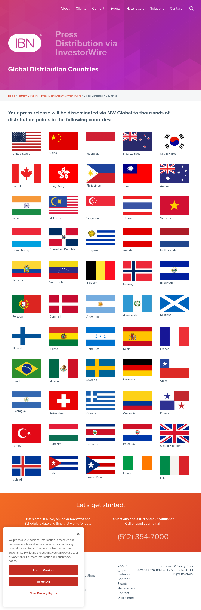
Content (98, 8)
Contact (176, 8)
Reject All (43, 581)
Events (115, 8)
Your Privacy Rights (43, 593)
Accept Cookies (43, 570)
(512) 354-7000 (143, 536)
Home (11, 95)
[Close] (78, 534)
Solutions (157, 8)
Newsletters (135, 8)
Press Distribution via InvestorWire (61, 95)
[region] (43, 567)
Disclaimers (125, 598)
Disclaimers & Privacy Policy (176, 566)
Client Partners (123, 572)
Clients (81, 8)
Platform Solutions (28, 95)
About (65, 8)
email (156, 523)
